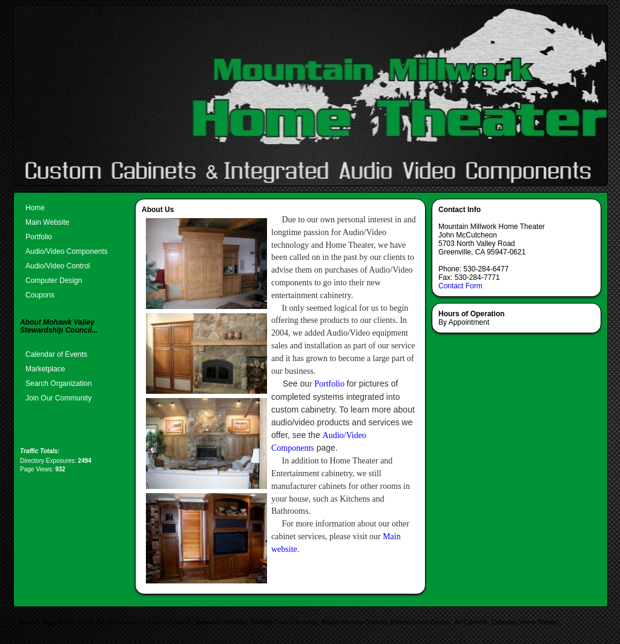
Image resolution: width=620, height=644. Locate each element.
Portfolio (38, 237)
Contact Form (460, 286)
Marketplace (45, 369)
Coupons (39, 295)
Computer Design (53, 280)
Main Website (47, 222)
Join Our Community (58, 398)
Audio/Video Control (57, 266)
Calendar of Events (56, 354)
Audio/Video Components (66, 251)
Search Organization (58, 383)
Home (35, 208)
